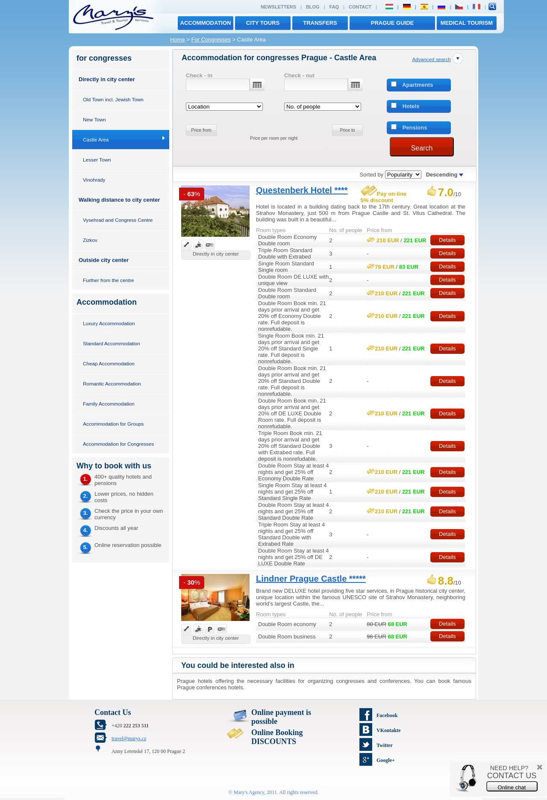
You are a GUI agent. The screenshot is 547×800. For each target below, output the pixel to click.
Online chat (512, 787)
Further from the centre (108, 280)
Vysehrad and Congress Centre (118, 220)
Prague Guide (392, 23)
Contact (360, 6)
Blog (313, 6)
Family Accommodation (109, 403)
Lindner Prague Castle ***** (311, 578)
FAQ (334, 6)
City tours (262, 23)
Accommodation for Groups (113, 423)
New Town (94, 119)
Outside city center (104, 260)
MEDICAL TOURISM (467, 23)
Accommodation (205, 23)
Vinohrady (94, 179)
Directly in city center (107, 79)
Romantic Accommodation (112, 383)
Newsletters (278, 6)
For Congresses (211, 39)
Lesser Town (97, 159)
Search (422, 148)
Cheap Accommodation (109, 363)
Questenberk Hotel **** (302, 190)
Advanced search (431, 59)
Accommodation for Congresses (118, 444)
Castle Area (96, 139)
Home (177, 39)
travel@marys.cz (129, 738)
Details (447, 240)
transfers (320, 23)
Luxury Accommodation (109, 323)
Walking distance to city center (119, 200)
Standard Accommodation (111, 343)
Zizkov (90, 240)
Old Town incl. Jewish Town (113, 99)
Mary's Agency (249, 792)
